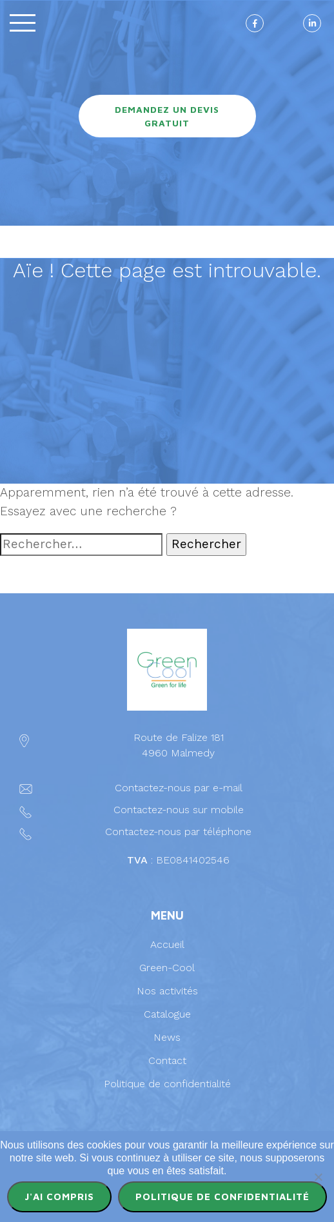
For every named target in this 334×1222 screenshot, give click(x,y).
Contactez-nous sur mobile (178, 809)
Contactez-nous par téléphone (178, 831)
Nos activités (167, 991)
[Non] (317, 1176)
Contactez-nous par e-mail (178, 788)
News (167, 1037)
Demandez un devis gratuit (167, 116)
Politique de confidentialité (167, 1084)
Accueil (167, 944)
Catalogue (167, 1014)
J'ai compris (59, 1196)
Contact (167, 1060)
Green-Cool (167, 967)
